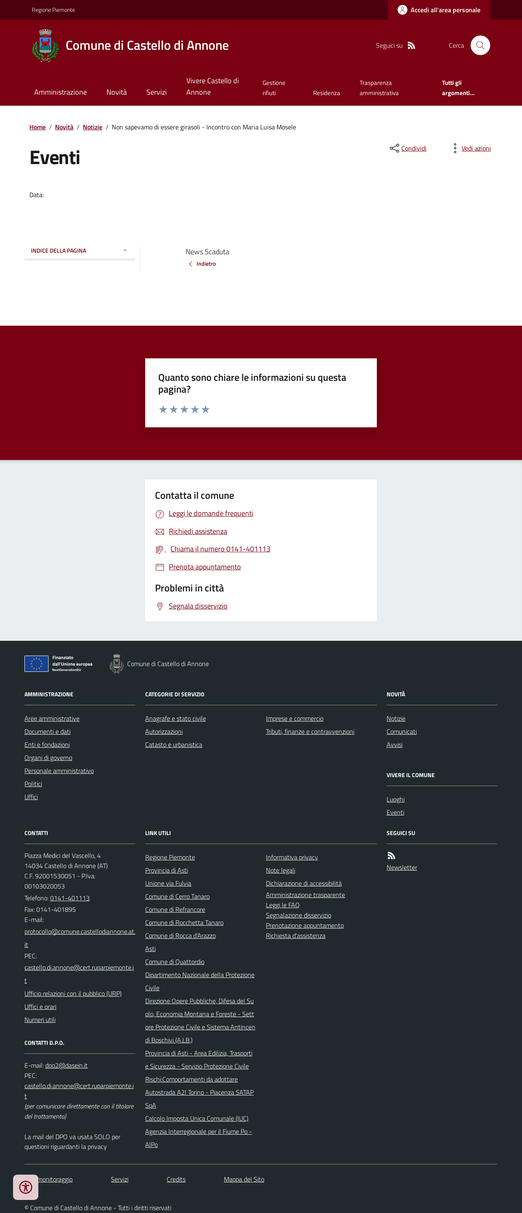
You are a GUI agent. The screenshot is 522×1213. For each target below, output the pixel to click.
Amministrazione (60, 92)
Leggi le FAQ (283, 905)
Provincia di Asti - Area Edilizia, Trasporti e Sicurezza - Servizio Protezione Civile (198, 1059)
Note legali (280, 870)
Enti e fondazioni (47, 744)
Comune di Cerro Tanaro (177, 896)
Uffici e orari (40, 1006)
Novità (116, 92)
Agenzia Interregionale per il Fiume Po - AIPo (198, 1137)
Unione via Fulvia (168, 883)
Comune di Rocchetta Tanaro (184, 922)
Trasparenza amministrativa (379, 87)
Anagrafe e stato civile (175, 718)
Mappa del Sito (244, 1179)
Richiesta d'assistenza (295, 935)
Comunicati (402, 731)
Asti (150, 948)
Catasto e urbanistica (173, 744)
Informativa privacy (292, 857)
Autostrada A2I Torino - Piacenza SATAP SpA (199, 1098)
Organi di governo (48, 757)
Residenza (326, 93)
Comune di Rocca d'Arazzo (180, 935)
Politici (33, 784)
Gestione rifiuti (274, 87)
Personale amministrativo (59, 770)
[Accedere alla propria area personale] (439, 10)
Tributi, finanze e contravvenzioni (310, 731)
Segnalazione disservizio (298, 915)
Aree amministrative (52, 718)
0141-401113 (70, 898)
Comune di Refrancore (175, 909)
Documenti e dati (47, 731)
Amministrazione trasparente (305, 895)
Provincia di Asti (166, 870)
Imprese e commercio (294, 718)
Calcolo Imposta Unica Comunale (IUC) (196, 1118)
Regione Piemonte (53, 9)
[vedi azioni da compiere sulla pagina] (470, 148)
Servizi (156, 92)
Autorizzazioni (164, 731)
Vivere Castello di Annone (212, 86)
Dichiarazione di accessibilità (304, 883)
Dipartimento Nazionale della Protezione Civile (199, 981)
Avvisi (395, 744)
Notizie (92, 127)
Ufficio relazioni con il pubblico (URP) (73, 993)
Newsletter (402, 867)
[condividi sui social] (407, 148)
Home (37, 127)
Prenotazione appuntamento (305, 925)
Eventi (395, 812)
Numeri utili (39, 1019)
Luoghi (396, 799)
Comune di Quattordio (174, 961)
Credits (176, 1179)
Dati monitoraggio (48, 1179)
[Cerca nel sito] (477, 45)
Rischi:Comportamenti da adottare (191, 1079)
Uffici (31, 797)
